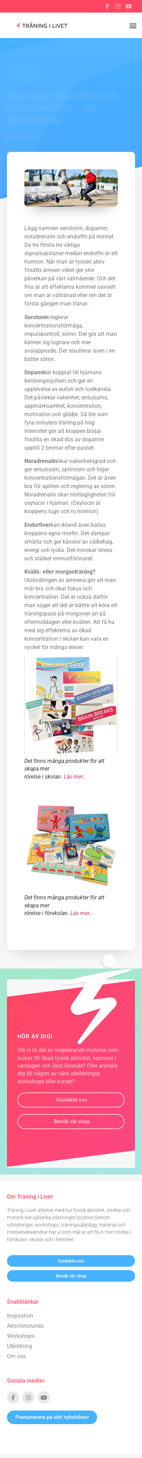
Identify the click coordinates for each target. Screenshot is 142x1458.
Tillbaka (25, 73)
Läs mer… (75, 776)
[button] (133, 25)
